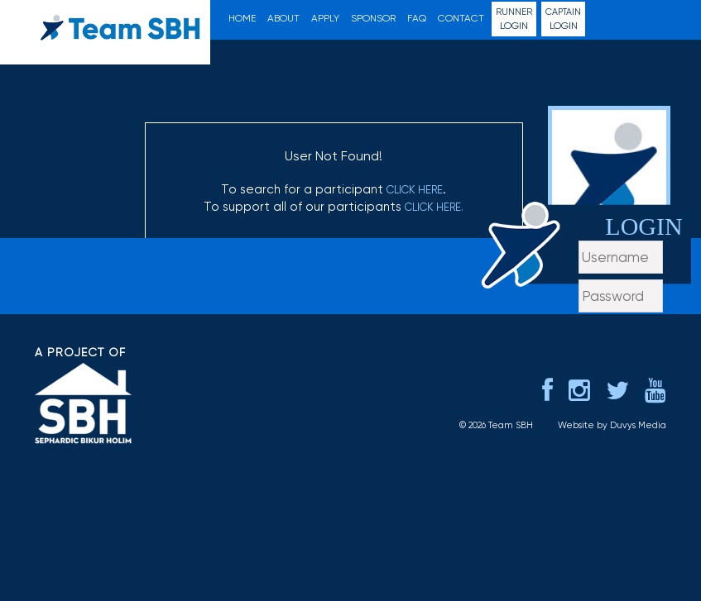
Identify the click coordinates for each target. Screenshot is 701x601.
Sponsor (373, 18)
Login (514, 18)
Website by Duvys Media (612, 476)
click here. (434, 207)
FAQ (416, 18)
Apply (325, 18)
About (283, 18)
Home (242, 18)
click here (415, 190)
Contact (461, 18)
